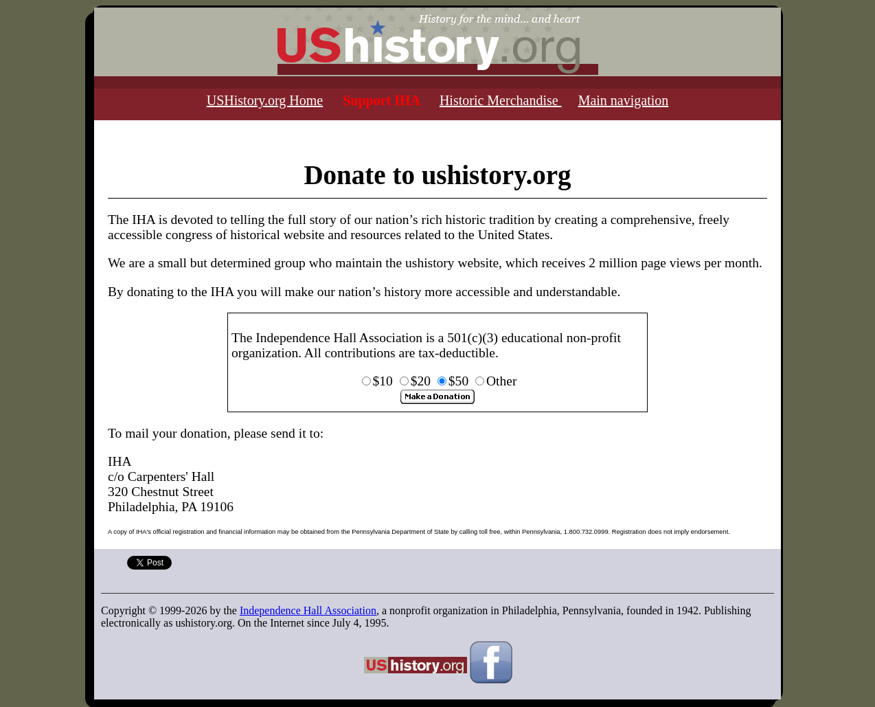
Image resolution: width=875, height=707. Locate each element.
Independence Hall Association (308, 610)
